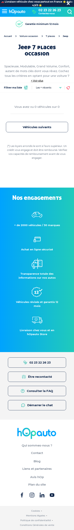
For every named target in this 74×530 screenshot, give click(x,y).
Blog (37, 461)
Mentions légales (35, 515)
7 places (50, 36)
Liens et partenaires (37, 469)
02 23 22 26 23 (49, 10)
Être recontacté (37, 377)
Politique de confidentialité (35, 520)
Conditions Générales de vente (37, 525)
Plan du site (37, 484)
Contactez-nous (46, 13)
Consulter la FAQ (37, 391)
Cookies (35, 510)
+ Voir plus (37, 80)
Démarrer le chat (37, 405)
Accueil (8, 36)
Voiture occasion (29, 36)
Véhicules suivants (37, 127)
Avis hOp (37, 477)
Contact (37, 453)
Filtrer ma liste (16, 87)
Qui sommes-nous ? (37, 445)
